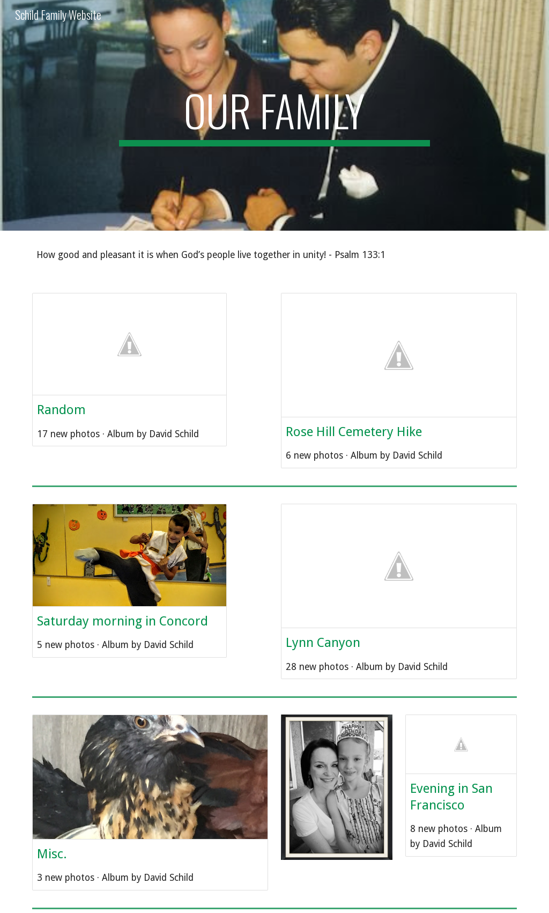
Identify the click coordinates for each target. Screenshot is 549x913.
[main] (274, 115)
